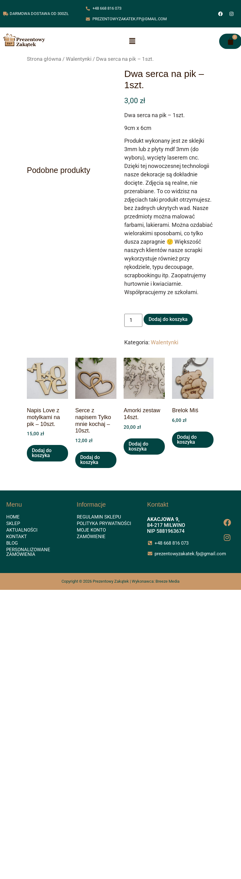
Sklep (13, 523)
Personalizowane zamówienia (28, 552)
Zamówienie (91, 536)
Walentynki (78, 59)
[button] (132, 41)
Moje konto (91, 530)
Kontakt (16, 536)
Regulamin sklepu (99, 517)
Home (13, 517)
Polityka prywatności (104, 523)
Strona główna (44, 59)
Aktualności (21, 530)
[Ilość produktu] (133, 320)
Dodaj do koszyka (168, 319)
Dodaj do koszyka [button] (42, 452)
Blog (12, 543)
